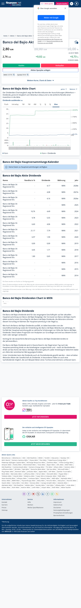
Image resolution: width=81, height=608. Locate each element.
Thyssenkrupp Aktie (28, 528)
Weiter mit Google (51, 18)
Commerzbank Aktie (20, 515)
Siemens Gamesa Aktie (20, 508)
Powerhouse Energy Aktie (57, 508)
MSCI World (6, 508)
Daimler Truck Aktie (64, 519)
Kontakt (4, 550)
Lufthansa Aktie (7, 517)
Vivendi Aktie (17, 524)
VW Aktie (17, 517)
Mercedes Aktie (16, 522)
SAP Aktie (52, 519)
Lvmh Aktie (36, 535)
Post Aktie (43, 508)
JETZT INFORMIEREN (40, 464)
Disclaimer (57, 555)
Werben (30, 552)
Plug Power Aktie (7, 519)
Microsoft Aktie (63, 517)
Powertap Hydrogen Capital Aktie (13, 510)
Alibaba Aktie (60, 533)
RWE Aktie (61, 524)
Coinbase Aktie (33, 526)
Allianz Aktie (58, 515)
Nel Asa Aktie (51, 517)
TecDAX (47, 506)
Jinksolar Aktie (32, 519)
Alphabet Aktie (66, 526)
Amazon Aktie (6, 512)
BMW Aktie (16, 528)
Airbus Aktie (6, 528)
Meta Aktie (41, 528)
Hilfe (29, 550)
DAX (23, 506)
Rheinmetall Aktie (29, 512)
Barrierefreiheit (58, 563)
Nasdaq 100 (65, 506)
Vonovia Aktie (34, 531)
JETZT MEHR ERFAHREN (40, 492)
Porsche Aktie (51, 528)
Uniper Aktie (45, 535)
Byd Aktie (25, 517)
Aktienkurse (16, 506)
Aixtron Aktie (25, 535)
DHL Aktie (60, 512)
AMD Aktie (55, 526)
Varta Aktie (16, 531)
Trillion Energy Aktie (66, 510)
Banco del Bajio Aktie (24, 36)
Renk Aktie (5, 522)
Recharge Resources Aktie (36, 510)
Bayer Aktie (51, 512)
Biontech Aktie (20, 519)
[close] (65, 8)
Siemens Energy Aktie (36, 515)
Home (5, 36)
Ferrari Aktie (40, 522)
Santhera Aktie (52, 510)
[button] (47, 3)
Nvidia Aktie (17, 512)
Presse (4, 555)
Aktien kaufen (66, 535)
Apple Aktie (43, 519)
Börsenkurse (6, 506)
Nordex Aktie (40, 533)
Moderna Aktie (29, 524)
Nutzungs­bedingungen (61, 558)
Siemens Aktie (69, 515)
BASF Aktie (69, 512)
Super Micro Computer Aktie (46, 524)
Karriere (4, 552)
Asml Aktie (15, 535)
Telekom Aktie (6, 524)
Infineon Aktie (22, 526)
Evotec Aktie (6, 535)
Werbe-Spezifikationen (35, 555)
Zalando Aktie (62, 531)
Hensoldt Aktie (52, 522)
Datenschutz (57, 552)
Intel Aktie (50, 533)
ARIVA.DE (8, 579)
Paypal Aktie (63, 522)
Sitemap (4, 558)
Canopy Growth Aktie (48, 531)
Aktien (12, 36)
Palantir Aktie (45, 526)
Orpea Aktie (34, 508)
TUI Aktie (49, 515)
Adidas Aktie (29, 533)
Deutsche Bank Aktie (38, 517)
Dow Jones (55, 506)
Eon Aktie (25, 531)
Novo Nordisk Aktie (8, 526)
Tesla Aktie (41, 512)
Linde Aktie (70, 533)
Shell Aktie (55, 535)
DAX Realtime (32, 506)
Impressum (57, 550)
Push (6, 104)
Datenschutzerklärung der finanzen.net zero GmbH (50, 42)
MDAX (40, 506)
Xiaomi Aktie (6, 531)
